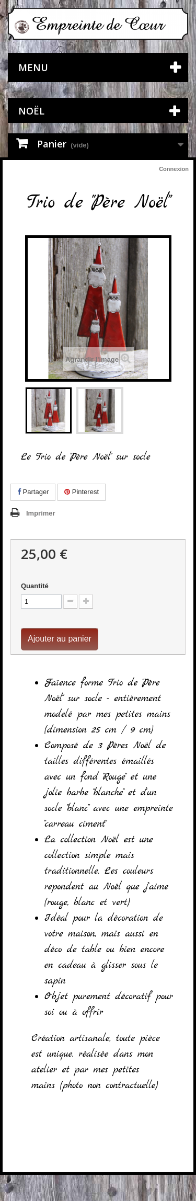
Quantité (35, 586)
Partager (33, 492)
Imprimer (40, 513)
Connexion (174, 169)
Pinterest (81, 492)
